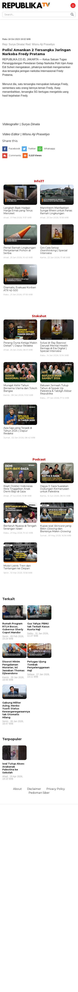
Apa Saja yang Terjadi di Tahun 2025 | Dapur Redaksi (17, 430)
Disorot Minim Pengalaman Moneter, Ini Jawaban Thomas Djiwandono (14, 670)
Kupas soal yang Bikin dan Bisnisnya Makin (55, 528)
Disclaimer (34, 789)
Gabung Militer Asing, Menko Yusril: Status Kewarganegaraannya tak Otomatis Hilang (16, 713)
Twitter (32, 148)
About (17, 789)
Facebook (14, 148)
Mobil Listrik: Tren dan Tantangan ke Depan (17, 567)
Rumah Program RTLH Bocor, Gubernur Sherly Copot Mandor (14, 631)
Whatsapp (49, 148)
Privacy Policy (55, 789)
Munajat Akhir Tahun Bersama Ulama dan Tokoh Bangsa (20, 388)
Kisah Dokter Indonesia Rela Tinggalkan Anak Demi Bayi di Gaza (17, 489)
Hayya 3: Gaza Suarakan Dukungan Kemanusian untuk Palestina (54, 489)
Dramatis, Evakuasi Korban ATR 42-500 (19, 289)
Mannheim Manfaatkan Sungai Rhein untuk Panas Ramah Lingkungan (56, 210)
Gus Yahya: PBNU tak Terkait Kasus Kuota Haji (39, 629)
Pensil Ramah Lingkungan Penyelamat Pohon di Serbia (19, 250)
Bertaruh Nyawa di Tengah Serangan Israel (19, 527)
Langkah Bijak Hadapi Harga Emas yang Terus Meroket (17, 210)
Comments (15, 155)
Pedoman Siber (39, 792)
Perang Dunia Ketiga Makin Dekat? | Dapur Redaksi (20, 344)
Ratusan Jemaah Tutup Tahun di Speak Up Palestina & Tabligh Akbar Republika (56, 389)
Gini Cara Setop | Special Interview (53, 250)
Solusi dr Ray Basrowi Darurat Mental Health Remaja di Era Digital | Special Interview (54, 347)
